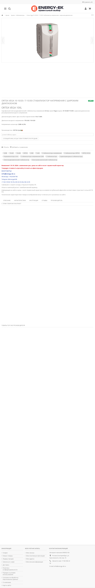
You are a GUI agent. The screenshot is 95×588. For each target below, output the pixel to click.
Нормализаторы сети (11, 156)
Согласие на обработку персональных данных (10, 578)
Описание (6, 200)
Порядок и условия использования (9, 573)
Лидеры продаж (8, 559)
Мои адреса (30, 559)
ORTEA (25, 153)
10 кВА (18, 153)
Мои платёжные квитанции (35, 556)
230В (31, 153)
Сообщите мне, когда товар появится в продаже (20, 138)
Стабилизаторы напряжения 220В (32, 156)
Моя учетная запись (32, 548)
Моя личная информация (34, 562)
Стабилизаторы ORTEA (72, 153)
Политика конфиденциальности (10, 569)
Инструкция (33, 200)
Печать (6, 147)
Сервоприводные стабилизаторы (71, 156)
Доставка (6, 565)
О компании (7, 582)
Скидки (5, 553)
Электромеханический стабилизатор (44, 160)
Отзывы (44, 200)
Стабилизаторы (51, 156)
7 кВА (38, 153)
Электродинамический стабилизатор (16, 160)
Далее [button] (92, 40)
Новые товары (8, 556)
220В (5, 153)
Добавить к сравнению (20, 147)
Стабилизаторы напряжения (52, 153)
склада (18, 185)
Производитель (56, 200)
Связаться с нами (8, 562)
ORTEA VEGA (86, 153)
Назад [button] (3, 40)
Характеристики (20, 200)
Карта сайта (7, 585)
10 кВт (12, 153)
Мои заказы (30, 553)
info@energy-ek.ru (60, 566)
